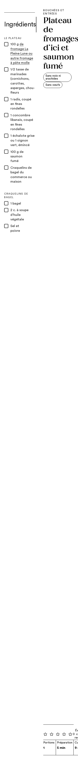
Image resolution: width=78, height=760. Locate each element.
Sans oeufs (53, 84)
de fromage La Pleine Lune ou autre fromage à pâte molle (21, 53)
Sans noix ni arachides (53, 77)
